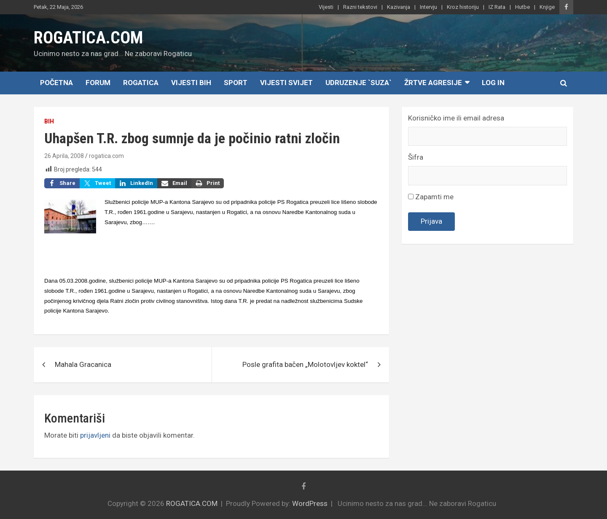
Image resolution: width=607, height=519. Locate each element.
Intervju (428, 7)
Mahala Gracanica (83, 364)
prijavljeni (95, 435)
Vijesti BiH (191, 82)
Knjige (547, 7)
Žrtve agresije (433, 82)
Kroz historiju (463, 7)
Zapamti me (431, 197)
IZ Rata (497, 7)
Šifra (415, 157)
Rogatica (140, 82)
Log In (493, 82)
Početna (56, 82)
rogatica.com (106, 155)
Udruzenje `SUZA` (358, 82)
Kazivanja (398, 7)
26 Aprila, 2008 (64, 155)
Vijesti (326, 7)
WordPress (310, 503)
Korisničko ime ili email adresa (456, 118)
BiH (49, 121)
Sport (235, 82)
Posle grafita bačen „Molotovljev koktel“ (305, 364)
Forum (98, 82)
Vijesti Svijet (286, 82)
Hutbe (522, 7)
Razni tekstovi (360, 7)
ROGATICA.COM (88, 38)
